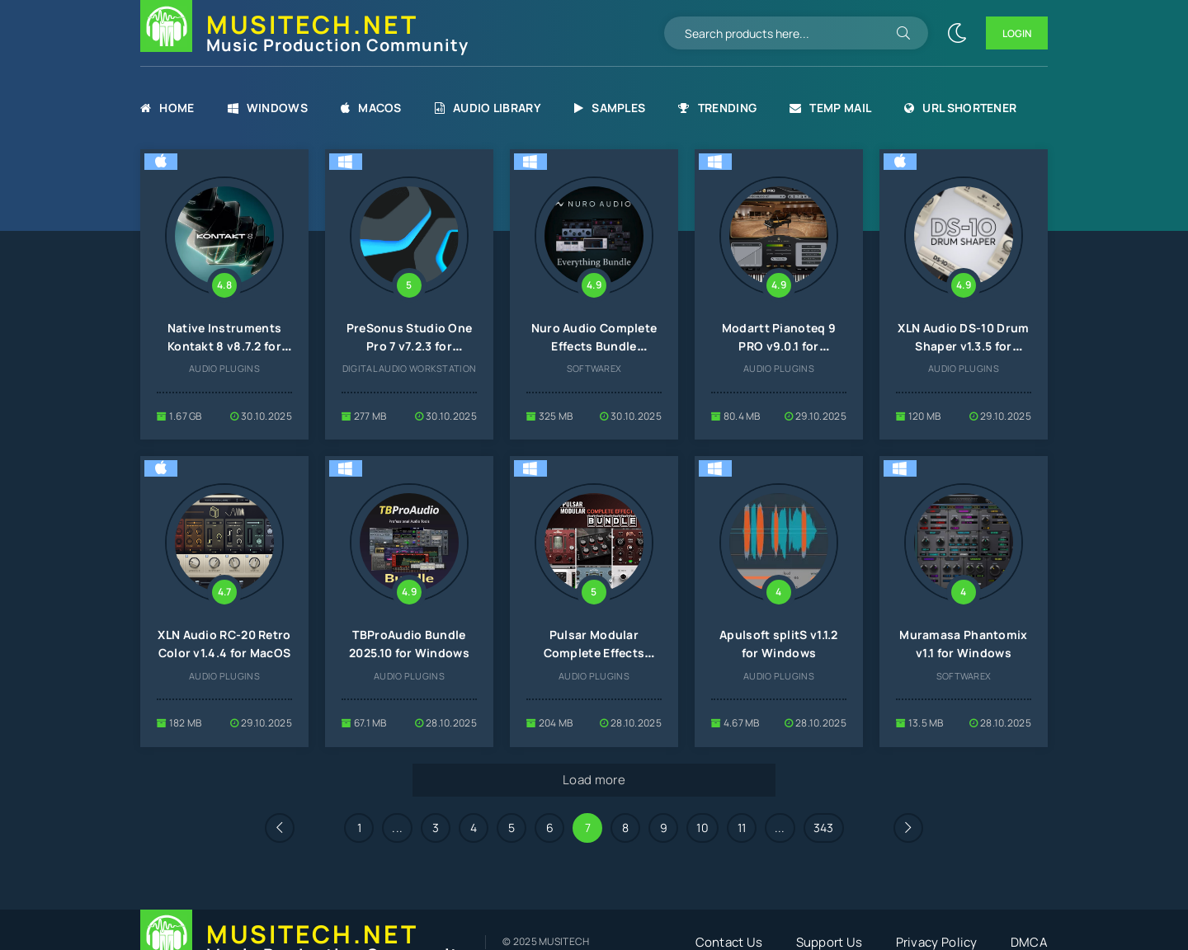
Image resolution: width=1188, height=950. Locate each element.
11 (742, 827)
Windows (268, 107)
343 (823, 827)
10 (702, 827)
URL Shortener (960, 107)
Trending (717, 107)
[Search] (903, 32)
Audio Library (488, 107)
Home (167, 107)
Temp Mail (830, 107)
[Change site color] (957, 33)
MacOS (371, 107)
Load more (594, 779)
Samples (609, 107)
